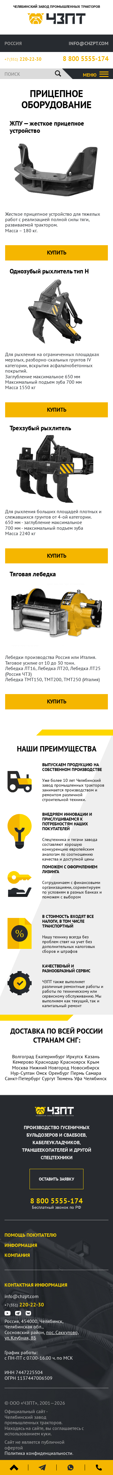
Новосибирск (85, 1067)
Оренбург (59, 1073)
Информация (21, 1245)
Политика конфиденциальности (38, 1453)
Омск (41, 1073)
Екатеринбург (50, 1056)
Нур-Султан (23, 1073)
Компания (17, 1255)
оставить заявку (56, 1179)
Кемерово (23, 1062)
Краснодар (47, 1062)
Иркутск (74, 1056)
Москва (20, 1067)
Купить (56, 252)
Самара (93, 1073)
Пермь (77, 1073)
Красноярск (73, 1062)
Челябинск (95, 1078)
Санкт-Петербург (22, 1078)
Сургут (48, 1078)
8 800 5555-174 (85, 58)
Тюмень (65, 1078)
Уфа (78, 1078)
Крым (93, 1062)
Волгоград (23, 1056)
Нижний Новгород (49, 1067)
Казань (92, 1056)
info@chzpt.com (88, 43)
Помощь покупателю (30, 1235)
